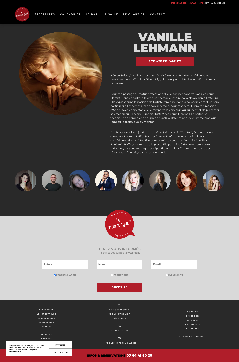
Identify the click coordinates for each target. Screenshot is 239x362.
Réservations (46, 318)
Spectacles (46, 14)
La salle (111, 14)
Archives (46, 335)
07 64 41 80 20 (119, 330)
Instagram (192, 320)
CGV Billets (192, 324)
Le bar (93, 14)
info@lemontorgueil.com (119, 343)
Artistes (46, 339)
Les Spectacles (46, 314)
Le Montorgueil (119, 310)
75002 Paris (119, 318)
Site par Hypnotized (192, 337)
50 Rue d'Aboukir (119, 314)
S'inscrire (119, 287)
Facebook (192, 316)
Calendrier (71, 14)
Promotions (119, 275)
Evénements (174, 275)
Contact (157, 14)
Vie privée (192, 328)
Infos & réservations (198, 3)
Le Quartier (135, 14)
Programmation (65, 275)
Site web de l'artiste (165, 61)
